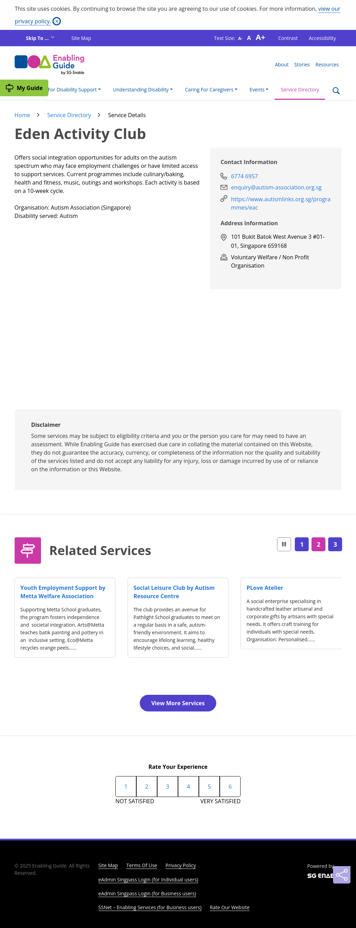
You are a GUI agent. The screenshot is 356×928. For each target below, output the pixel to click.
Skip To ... (38, 38)
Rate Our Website (230, 907)
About (282, 64)
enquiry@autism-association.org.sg (276, 187)
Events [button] (257, 89)
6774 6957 (244, 176)
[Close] (56, 21)
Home (22, 115)
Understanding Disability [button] (141, 89)
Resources (327, 64)
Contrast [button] (288, 38)
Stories (302, 64)
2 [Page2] (318, 544)
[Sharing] (341, 875)
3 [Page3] (335, 544)
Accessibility (322, 38)
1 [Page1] (302, 544)
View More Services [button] (178, 703)
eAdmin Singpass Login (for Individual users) (148, 879)
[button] (284, 544)
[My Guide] (24, 88)
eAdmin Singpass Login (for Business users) (147, 893)
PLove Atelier (264, 588)
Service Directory (300, 89)
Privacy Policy (180, 865)
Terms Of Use (141, 865)
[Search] (336, 91)
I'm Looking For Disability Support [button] (59, 89)
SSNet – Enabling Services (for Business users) (150, 907)
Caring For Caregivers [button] (209, 89)
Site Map (81, 38)
